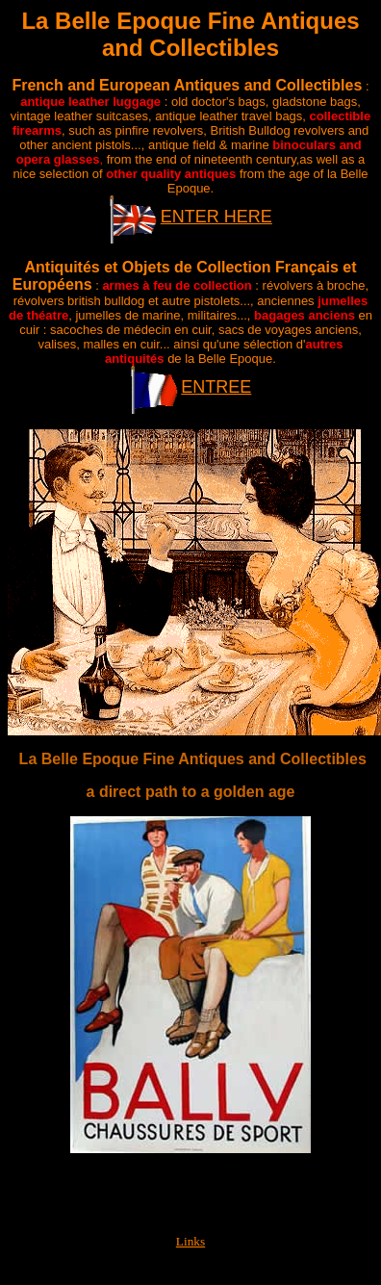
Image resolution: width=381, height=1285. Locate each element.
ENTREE (216, 387)
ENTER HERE (216, 216)
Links (190, 1241)
